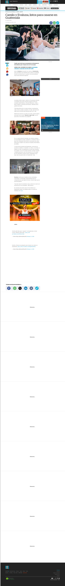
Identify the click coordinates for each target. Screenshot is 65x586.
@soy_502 (27, 232)
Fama (17, 11)
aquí (22, 190)
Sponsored (25, 572)
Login (11, 1)
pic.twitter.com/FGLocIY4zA (18, 234)
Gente (21, 11)
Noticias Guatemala (10, 11)
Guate (21, 571)
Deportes (7, 572)
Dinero (24, 571)
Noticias (17, 571)
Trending (10, 572)
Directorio (58, 575)
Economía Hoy (12, 571)
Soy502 (7, 571)
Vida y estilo (15, 572)
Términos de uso (57, 574)
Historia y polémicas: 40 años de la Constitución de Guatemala (50, 127)
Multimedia (20, 572)
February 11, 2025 (30, 236)
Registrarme (15, 1)
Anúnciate (58, 570)
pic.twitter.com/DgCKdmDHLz (29, 246)
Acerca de (58, 571)
